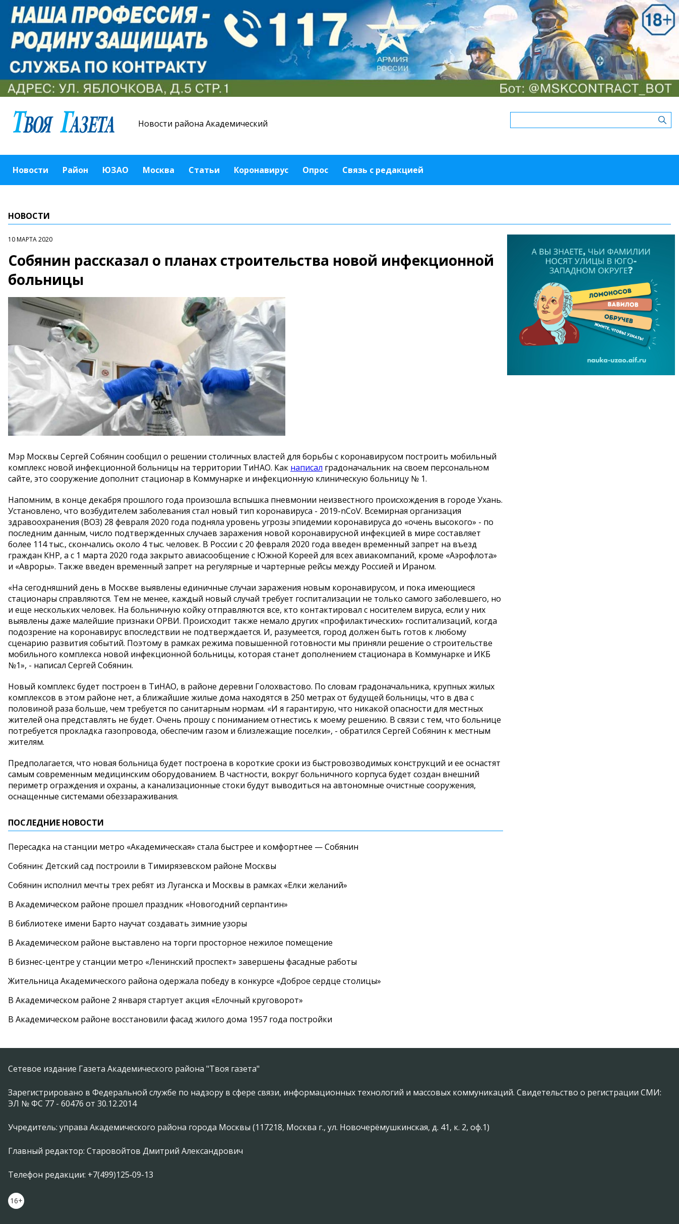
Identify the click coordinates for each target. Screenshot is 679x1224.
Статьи (204, 170)
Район (75, 170)
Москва (158, 170)
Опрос (315, 170)
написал (306, 467)
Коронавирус (261, 170)
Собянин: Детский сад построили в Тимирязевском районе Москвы (142, 865)
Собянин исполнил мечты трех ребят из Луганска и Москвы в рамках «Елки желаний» (177, 885)
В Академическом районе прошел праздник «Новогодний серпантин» (148, 904)
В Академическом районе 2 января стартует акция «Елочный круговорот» (155, 1000)
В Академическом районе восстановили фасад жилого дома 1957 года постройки (170, 1019)
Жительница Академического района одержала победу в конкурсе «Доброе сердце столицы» (194, 980)
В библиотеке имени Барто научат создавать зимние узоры (127, 923)
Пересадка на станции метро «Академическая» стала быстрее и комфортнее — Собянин (183, 846)
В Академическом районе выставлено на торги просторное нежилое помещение (170, 942)
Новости (30, 170)
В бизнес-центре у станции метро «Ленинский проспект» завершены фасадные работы (182, 961)
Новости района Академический (203, 124)
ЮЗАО (115, 170)
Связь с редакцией (382, 170)
